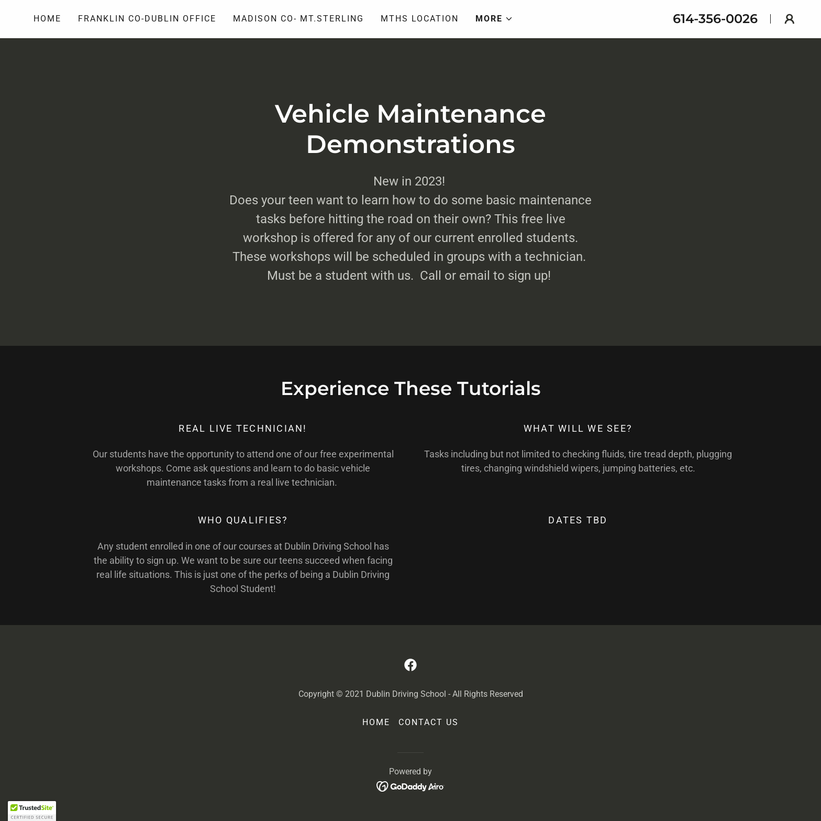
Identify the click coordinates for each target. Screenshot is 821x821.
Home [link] (47, 19)
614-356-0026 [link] (715, 18)
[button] (494, 19)
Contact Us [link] (428, 722)
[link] (410, 664)
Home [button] (376, 722)
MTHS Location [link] (420, 19)
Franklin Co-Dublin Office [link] (147, 19)
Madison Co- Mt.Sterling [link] (298, 19)
